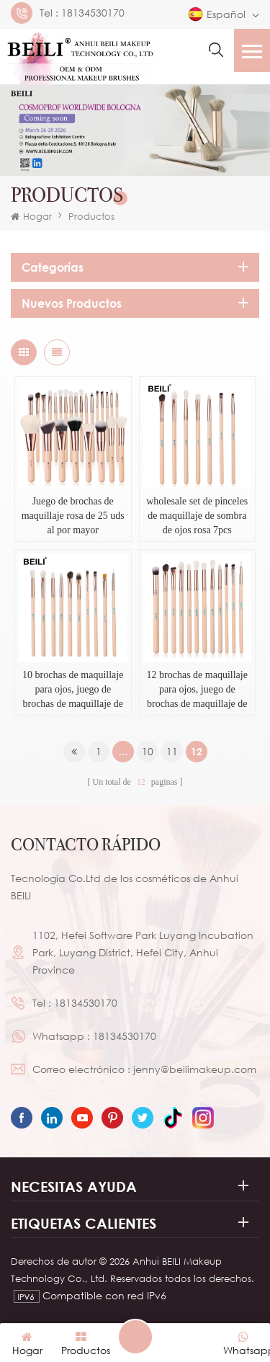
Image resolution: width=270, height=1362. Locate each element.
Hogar (31, 216)
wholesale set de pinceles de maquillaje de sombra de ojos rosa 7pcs (197, 515)
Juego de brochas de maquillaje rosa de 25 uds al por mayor (73, 515)
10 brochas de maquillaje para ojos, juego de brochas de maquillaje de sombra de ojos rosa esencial (72, 690)
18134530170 (93, 13)
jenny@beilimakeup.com (194, 1069)
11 (172, 751)
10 (147, 751)
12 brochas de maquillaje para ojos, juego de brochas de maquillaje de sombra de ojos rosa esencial (197, 690)
